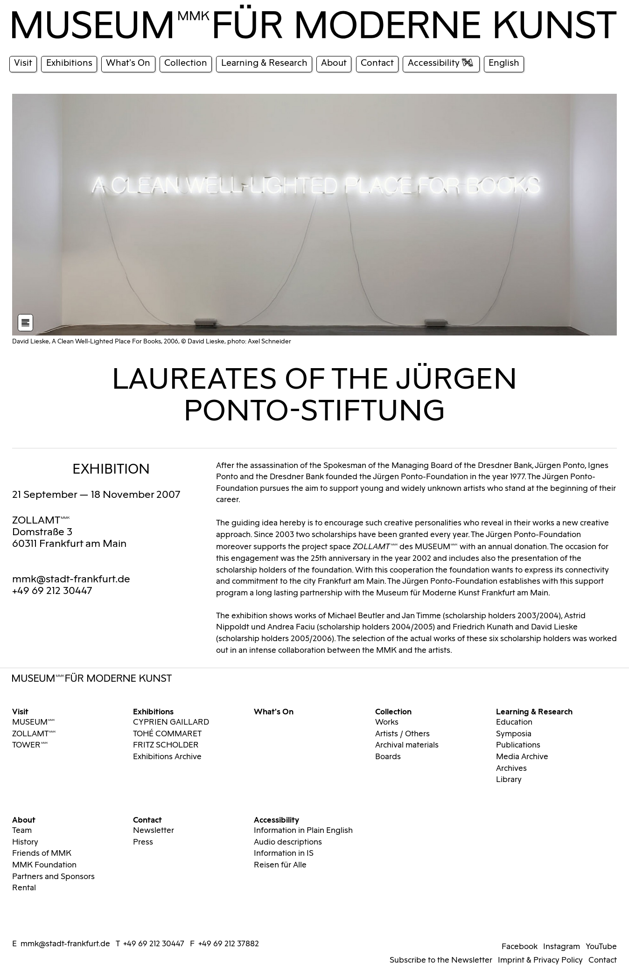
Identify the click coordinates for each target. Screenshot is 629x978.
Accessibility (276, 819)
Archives (511, 768)
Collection (393, 711)
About (23, 819)
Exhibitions (153, 711)
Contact (147, 819)
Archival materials (407, 745)
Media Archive (522, 757)
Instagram (561, 947)
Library (509, 779)
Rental (24, 888)
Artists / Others (402, 734)
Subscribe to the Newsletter (441, 960)
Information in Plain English (303, 830)
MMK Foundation (44, 865)
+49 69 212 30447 (153, 944)
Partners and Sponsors (53, 877)
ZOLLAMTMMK (41, 520)
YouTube (601, 947)
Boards (388, 757)
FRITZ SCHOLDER (166, 745)
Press (143, 842)
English (504, 63)
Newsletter (153, 830)
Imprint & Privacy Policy (540, 960)
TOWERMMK (30, 745)
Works (386, 722)
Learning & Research (534, 711)
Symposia (513, 734)
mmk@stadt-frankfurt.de (71, 579)
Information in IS (284, 853)
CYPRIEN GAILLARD (171, 722)
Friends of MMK (41, 853)
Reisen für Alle (280, 865)
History (25, 842)
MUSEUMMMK (33, 722)
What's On (274, 711)
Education (514, 722)
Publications (518, 745)
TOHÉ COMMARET (167, 734)
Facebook (520, 947)
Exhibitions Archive (167, 757)
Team (22, 830)
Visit (20, 711)
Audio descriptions (288, 842)
